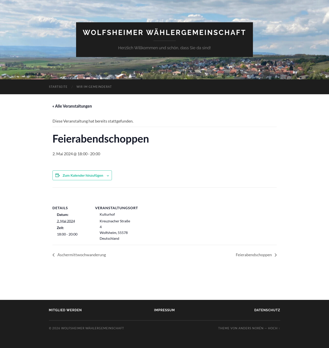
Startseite (58, 86)
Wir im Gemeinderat (94, 86)
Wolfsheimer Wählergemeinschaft (164, 32)
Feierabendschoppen (254, 254)
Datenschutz (267, 310)
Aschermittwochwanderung (81, 254)
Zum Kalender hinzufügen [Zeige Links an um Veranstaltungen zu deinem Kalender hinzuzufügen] (83, 175)
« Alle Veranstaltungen (72, 106)
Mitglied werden (65, 310)
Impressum (164, 310)
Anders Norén (251, 328)
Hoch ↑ (274, 328)
